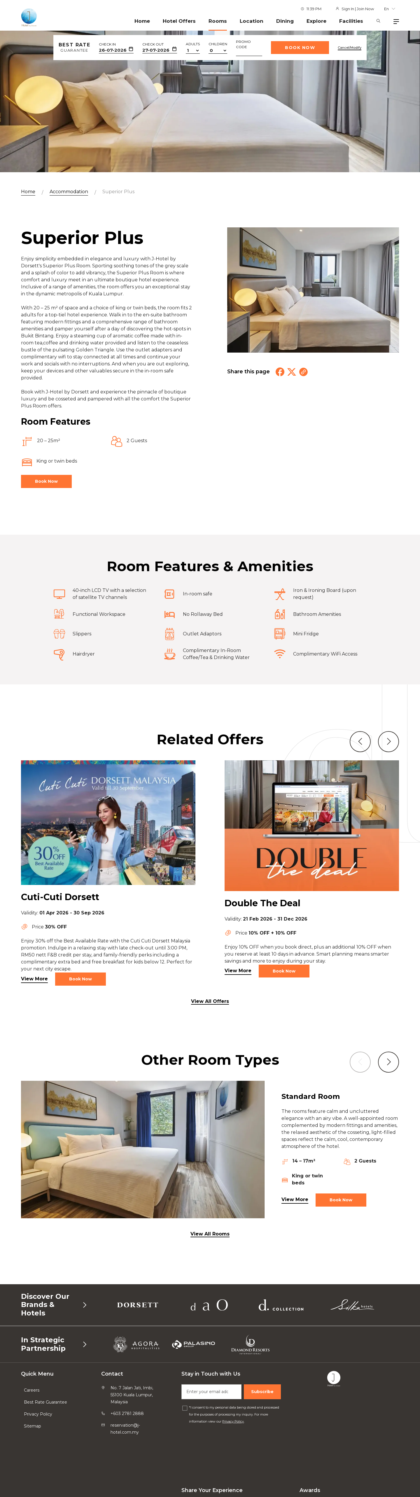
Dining (285, 21)
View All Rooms (210, 1234)
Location (251, 21)
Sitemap (32, 1426)
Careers (31, 1390)
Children (218, 44)
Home (142, 21)
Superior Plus (118, 191)
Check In (107, 44)
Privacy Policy (38, 1414)
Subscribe (262, 1391)
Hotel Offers (179, 21)
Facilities (351, 21)
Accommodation (69, 191)
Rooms (218, 21)
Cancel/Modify (349, 47)
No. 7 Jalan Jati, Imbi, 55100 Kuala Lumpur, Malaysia (132, 1394)
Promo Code (243, 44)
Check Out (153, 44)
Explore (316, 21)
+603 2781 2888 (127, 1413)
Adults (193, 44)
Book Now (300, 47)
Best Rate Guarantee (45, 1402)
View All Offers (210, 1001)
